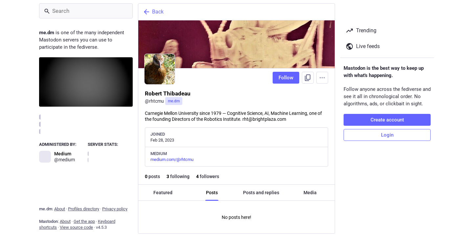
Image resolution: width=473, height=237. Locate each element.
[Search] (86, 10)
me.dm (174, 101)
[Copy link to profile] (308, 78)
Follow (286, 78)
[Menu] (322, 78)
